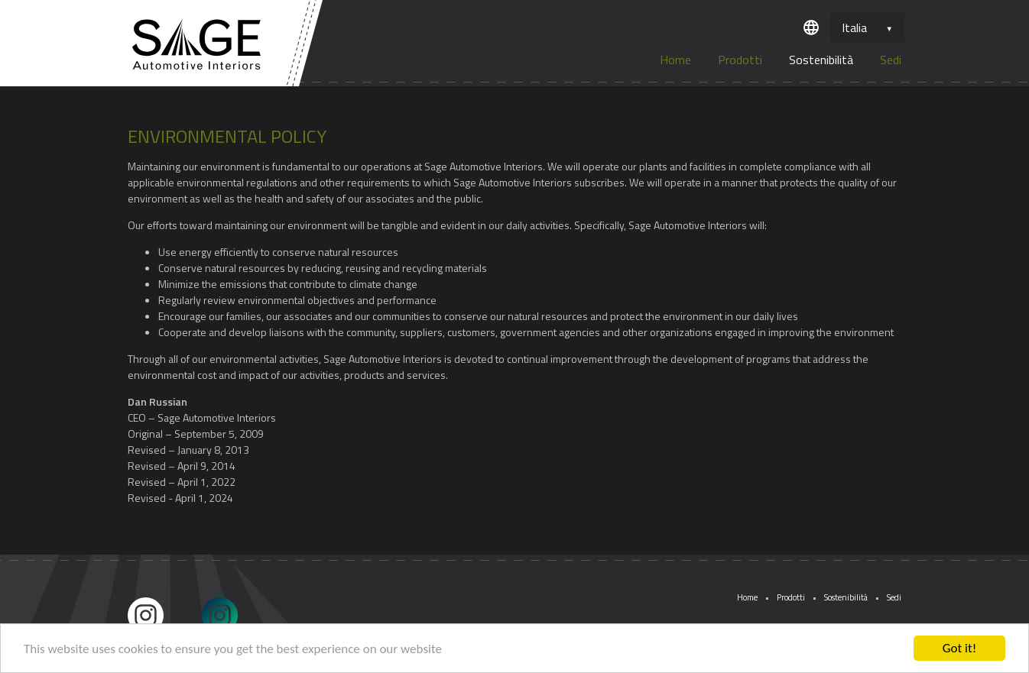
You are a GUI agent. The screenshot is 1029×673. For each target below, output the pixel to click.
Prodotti (740, 59)
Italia (854, 27)
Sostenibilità (821, 59)
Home (675, 59)
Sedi (890, 59)
